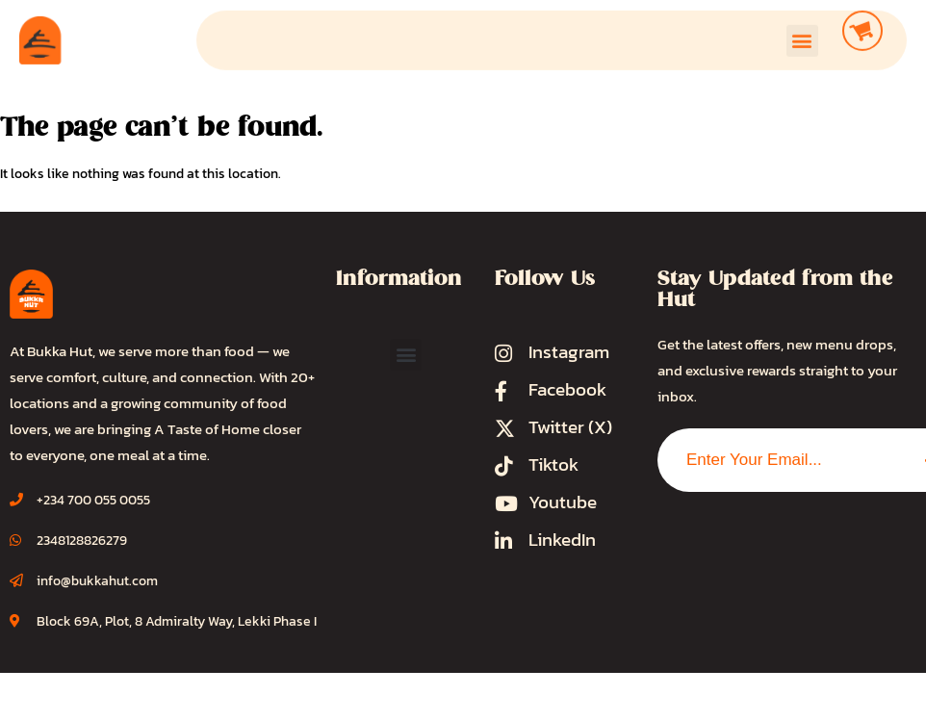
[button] (802, 35)
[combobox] (779, 460)
